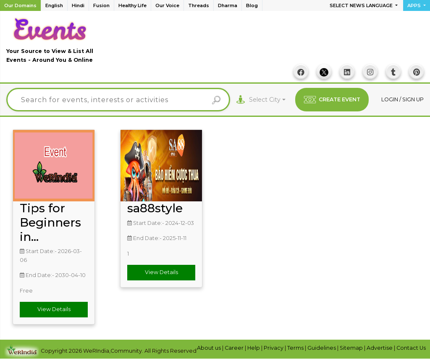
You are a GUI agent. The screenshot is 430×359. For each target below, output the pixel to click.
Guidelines (322, 348)
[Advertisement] (271, 42)
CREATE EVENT (332, 99)
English (54, 5)
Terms (296, 348)
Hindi (78, 5)
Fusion (101, 5)
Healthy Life (132, 5)
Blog (252, 5)
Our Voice (167, 5)
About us (209, 348)
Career (235, 348)
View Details (54, 309)
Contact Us (411, 348)
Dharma (227, 5)
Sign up (413, 99)
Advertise (380, 348)
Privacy (274, 348)
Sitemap (352, 348)
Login (390, 99)
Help (254, 348)
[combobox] (267, 99)
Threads (198, 5)
